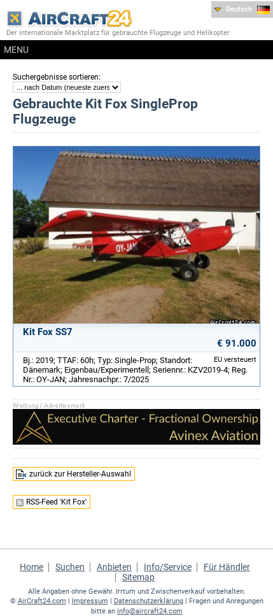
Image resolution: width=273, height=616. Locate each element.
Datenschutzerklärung (148, 601)
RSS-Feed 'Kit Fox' (56, 502)
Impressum (90, 601)
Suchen (70, 567)
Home (31, 567)
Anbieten (114, 567)
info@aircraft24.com (150, 611)
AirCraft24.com (42, 601)
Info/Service (168, 567)
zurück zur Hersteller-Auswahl (80, 473)
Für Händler (227, 567)
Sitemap (138, 577)
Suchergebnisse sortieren (56, 77)
